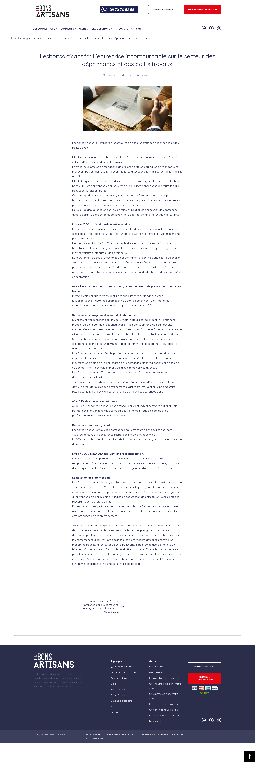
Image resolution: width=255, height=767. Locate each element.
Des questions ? (102, 28)
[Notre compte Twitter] (219, 28)
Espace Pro (156, 666)
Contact (115, 712)
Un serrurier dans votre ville (165, 704)
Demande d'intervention (202, 9)
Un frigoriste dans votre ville (165, 715)
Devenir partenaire (121, 700)
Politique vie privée (94, 738)
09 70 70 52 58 (122, 9)
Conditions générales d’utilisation (120, 734)
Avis (112, 706)
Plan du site (177, 734)
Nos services (156, 721)
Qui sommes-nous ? (45, 28)
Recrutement (156, 672)
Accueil (15, 38)
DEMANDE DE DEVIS (163, 9)
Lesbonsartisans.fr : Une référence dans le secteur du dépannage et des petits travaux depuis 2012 (98, 606)
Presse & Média (119, 689)
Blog (25, 38)
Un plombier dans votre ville (165, 678)
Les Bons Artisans (47, 735)
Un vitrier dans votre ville (163, 709)
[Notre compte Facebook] (211, 28)
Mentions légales (93, 734)
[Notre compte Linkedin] (204, 28)
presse (144, 75)
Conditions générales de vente (154, 734)
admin (129, 75)
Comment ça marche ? (74, 28)
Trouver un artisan (128, 28)
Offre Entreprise (119, 695)
